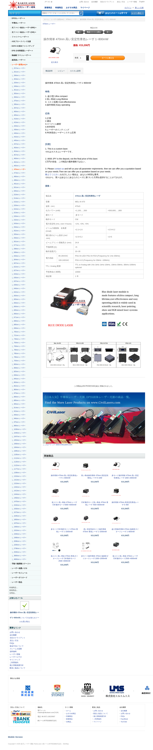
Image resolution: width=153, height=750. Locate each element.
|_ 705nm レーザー (18, 332)
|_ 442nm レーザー (18, 137)
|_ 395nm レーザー (18, 104)
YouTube (124, 722)
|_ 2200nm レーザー (18, 545)
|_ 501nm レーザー (18, 187)
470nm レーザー (72, 19)
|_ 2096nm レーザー (18, 541)
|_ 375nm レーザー (18, 101)
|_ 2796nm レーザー (18, 548)
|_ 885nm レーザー (18, 400)
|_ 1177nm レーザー (18, 469)
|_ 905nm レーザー (18, 404)
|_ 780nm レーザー (18, 350)
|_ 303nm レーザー (18, 79)
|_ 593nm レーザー (18, 256)
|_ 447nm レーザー (18, 144)
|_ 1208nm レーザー (18, 472)
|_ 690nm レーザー (18, 328)
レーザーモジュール (19, 573)
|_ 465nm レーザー (18, 166)
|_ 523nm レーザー (18, 212)
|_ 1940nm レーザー (18, 534)
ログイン (128, 8)
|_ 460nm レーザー (18, 158)
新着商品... (13, 590)
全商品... (12, 593)
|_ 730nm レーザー (18, 339)
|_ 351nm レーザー (18, 90)
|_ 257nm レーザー (18, 68)
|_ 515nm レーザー (18, 202)
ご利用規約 (14, 662)
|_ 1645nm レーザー (18, 516)
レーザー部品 (17, 582)
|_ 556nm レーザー (18, 238)
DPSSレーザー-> (18, 18)
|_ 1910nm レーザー (18, 530)
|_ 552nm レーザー (18, 231)
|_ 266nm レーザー (18, 75)
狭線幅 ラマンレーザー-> (21, 55)
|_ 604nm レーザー (18, 259)
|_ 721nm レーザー (18, 335)
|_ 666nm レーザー (18, 314)
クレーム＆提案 (16, 649)
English (141, 1)
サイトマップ (15, 660)
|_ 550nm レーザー (18, 227)
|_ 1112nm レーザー (18, 458)
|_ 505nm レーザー (18, 191)
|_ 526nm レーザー (18, 216)
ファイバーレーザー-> (20, 37)
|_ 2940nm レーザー (18, 552)
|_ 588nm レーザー (18, 249)
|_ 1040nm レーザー (18, 433)
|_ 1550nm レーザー (18, 509)
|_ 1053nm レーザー (18, 440)
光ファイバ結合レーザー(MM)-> (24, 28)
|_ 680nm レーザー (18, 321)
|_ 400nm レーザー (18, 111)
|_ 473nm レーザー (18, 173)
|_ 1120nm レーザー (18, 462)
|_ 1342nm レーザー (18, 487)
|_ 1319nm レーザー (18, 483)
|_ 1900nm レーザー (18, 527)
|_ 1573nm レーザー (18, 512)
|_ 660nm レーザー (18, 306)
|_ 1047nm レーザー (18, 436)
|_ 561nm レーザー (18, 241)
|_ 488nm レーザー (18, 180)
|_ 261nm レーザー (18, 72)
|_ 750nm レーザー (18, 342)
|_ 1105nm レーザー (18, 454)
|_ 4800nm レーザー (18, 559)
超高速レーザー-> (18, 60)
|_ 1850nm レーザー (18, 519)
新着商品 (48, 7)
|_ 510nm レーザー (18, 194)
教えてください (52, 174)
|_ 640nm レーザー (18, 288)
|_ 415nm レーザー (18, 122)
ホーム (46, 19)
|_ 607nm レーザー (18, 263)
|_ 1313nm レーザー (18, 480)
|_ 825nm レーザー (18, 371)
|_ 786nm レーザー (18, 357)
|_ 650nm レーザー (18, 296)
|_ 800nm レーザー (18, 364)
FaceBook (124, 719)
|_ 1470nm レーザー (18, 501)
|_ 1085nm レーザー (18, 451)
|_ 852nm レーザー (18, 386)
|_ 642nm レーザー (18, 292)
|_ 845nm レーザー (18, 379)
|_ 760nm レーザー (18, 346)
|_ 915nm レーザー (18, 411)
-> (19, 65)
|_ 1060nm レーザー (18, 444)
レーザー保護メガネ (19, 568)
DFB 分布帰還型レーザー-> (22, 51)
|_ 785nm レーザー (18, 353)
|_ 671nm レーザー (18, 317)
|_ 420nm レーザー (18, 126)
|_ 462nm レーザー (18, 162)
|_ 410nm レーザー (18, 119)
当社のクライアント (107, 2)
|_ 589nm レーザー (18, 252)
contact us (59, 169)
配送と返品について (17, 668)
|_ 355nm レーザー (18, 93)
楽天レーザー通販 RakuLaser (31, 744)
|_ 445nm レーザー (18, 140)
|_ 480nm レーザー (18, 176)
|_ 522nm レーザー (18, 209)
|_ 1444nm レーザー (18, 494)
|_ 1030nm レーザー (18, 429)
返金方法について (17, 646)
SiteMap (66, 744)
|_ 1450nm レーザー (18, 498)
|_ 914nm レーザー (18, 407)
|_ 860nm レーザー (18, 389)
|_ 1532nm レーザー (18, 505)
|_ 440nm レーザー (18, 133)
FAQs (12, 643)
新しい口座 (139, 8)
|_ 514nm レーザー (18, 198)
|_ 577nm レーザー (18, 245)
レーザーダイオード (19, 578)
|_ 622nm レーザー (18, 267)
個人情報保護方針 (17, 665)
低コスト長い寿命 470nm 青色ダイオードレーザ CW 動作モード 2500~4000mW (64, 558)
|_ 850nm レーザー (18, 382)
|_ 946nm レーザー (18, 418)
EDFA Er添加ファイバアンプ (23, 46)
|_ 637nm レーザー (18, 281)
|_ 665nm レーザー (18, 310)
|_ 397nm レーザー (18, 108)
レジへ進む (137, 13)
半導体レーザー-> (18, 23)
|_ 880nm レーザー (18, 397)
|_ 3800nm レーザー (18, 555)
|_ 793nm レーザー (18, 360)
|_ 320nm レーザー (18, 82)
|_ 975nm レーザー (18, 422)
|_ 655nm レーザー (18, 299)
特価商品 (59, 7)
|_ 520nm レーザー (18, 205)
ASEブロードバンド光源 (21, 41)
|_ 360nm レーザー (18, 97)
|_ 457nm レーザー (18, 155)
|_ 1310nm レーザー (18, 476)
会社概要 (94, 2)
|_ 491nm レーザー (18, 184)
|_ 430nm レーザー (18, 129)
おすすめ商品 (71, 7)
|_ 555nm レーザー (18, 234)
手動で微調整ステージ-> (21, 564)
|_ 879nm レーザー (18, 393)
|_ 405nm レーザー (18, 115)
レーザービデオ (16, 657)
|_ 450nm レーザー (18, 147)
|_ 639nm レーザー (18, 285)
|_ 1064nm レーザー (18, 447)
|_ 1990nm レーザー (18, 537)
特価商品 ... (13, 588)
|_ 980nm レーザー (18, 425)
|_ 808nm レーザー (18, 368)
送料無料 (13, 651)
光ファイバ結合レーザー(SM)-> (24, 32)
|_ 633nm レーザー (18, 274)
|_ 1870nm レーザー (18, 523)
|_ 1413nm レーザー (18, 490)
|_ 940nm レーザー (18, 415)
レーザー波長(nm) (57, 19)
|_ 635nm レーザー (18, 277)
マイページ (85, 7)
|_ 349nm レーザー (18, 86)
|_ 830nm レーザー (18, 375)
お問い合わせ (84, 2)
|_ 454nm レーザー (18, 151)
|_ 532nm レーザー (18, 220)
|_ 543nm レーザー (18, 223)
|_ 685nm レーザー (18, 324)
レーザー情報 (132, 2)
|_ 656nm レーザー (18, 303)
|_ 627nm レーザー (18, 270)
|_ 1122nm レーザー (18, 465)
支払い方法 (121, 2)
